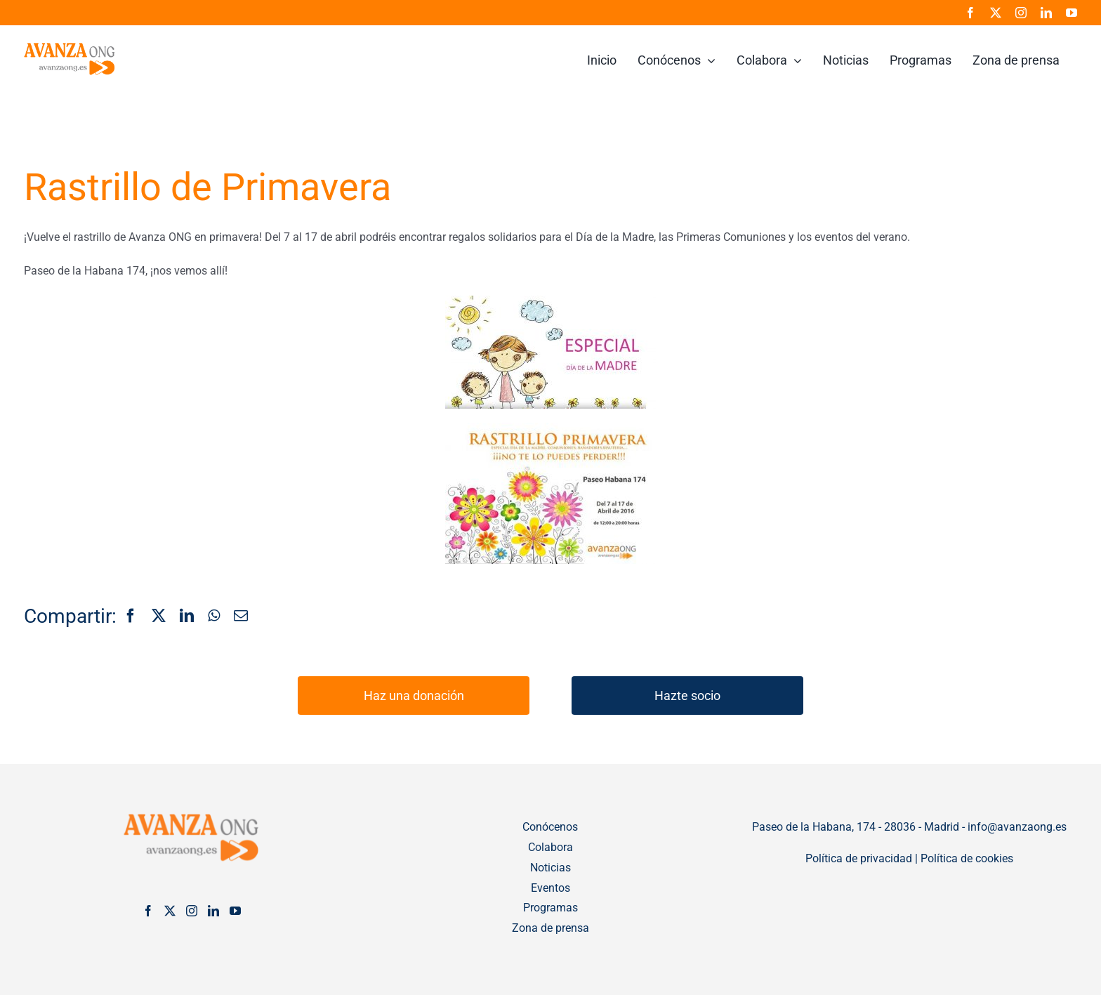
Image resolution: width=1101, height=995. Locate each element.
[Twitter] (170, 910)
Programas (550, 907)
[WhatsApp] (214, 616)
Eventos (550, 888)
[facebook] (970, 12)
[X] (159, 616)
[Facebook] (131, 616)
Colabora (550, 847)
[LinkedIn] (187, 616)
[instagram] (1021, 12)
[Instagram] (191, 910)
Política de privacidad (858, 858)
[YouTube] (235, 910)
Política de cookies (967, 858)
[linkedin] (1046, 12)
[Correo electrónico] (241, 616)
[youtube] (1071, 12)
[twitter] (995, 12)
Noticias (550, 867)
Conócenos (550, 826)
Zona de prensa (550, 928)
